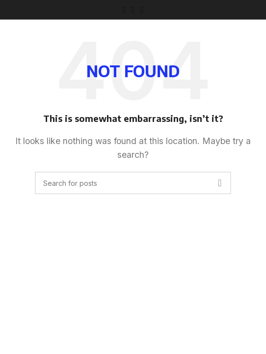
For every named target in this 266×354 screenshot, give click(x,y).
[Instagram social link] (133, 9)
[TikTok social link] (142, 9)
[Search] (133, 183)
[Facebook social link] (124, 9)
